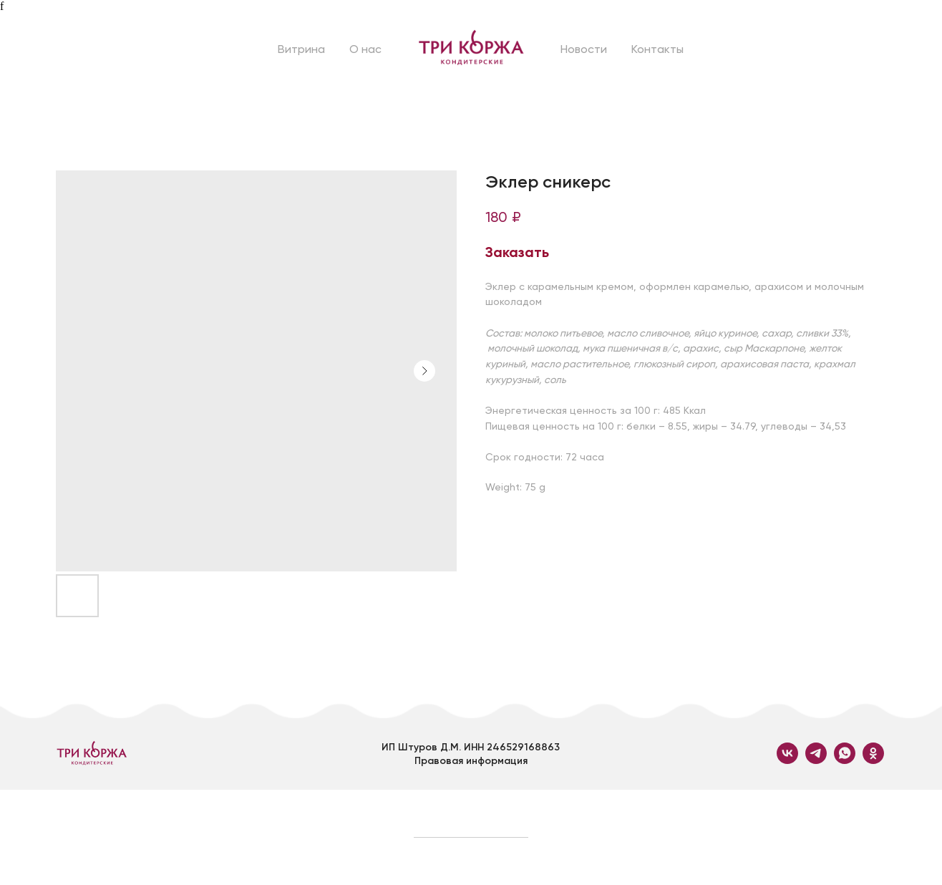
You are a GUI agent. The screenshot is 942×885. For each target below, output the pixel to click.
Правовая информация (471, 761)
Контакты (657, 49)
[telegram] (816, 760)
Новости (583, 49)
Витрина (301, 49)
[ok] (873, 760)
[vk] (787, 760)
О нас (365, 49)
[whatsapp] (844, 760)
